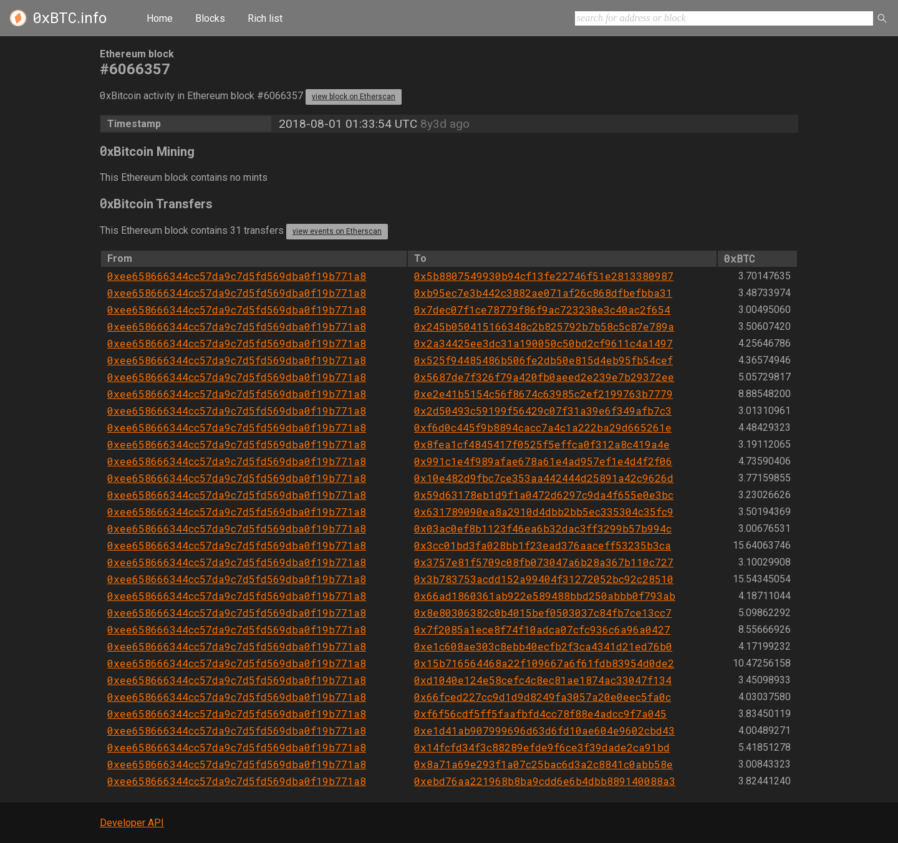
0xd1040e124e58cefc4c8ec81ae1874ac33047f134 (543, 679)
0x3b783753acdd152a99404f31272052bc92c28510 (544, 578)
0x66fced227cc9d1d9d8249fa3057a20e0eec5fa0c (542, 696)
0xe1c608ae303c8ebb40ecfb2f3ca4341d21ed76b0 (543, 646)
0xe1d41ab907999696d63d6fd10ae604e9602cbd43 (544, 730)
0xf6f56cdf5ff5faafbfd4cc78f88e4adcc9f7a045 (540, 713)
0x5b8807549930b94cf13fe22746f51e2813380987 (544, 275)
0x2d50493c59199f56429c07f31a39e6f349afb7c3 (543, 410)
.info (69, 18)
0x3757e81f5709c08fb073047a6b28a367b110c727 (544, 562)
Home (160, 18)
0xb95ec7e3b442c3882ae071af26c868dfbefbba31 (543, 292)
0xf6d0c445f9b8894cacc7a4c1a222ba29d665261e (543, 427)
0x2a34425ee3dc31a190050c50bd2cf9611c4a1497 (543, 343)
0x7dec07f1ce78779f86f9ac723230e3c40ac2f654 (542, 309)
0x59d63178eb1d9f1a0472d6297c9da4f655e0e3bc (544, 494)
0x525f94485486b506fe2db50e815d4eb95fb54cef (543, 360)
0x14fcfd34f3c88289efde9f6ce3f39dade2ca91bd (542, 747)
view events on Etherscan (337, 231)
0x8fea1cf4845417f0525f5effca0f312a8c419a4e (542, 444)
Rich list (265, 18)
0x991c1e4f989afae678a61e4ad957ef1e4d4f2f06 (543, 461)
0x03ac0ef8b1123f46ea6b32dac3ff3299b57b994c (543, 528)
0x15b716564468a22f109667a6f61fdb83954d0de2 (544, 663)
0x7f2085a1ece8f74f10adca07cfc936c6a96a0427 (542, 629)
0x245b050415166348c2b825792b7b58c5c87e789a (544, 326)
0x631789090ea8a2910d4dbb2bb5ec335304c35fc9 (544, 511)
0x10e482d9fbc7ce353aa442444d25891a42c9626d (544, 477)
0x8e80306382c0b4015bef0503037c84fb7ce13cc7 (543, 612)
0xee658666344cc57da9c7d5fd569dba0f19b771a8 (236, 275)
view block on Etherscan (353, 96)
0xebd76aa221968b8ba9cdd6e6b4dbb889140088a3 (544, 781)
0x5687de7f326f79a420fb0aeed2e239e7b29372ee (544, 376)
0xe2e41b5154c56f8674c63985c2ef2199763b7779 (543, 393)
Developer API (132, 823)
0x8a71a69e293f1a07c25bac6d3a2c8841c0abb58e (543, 764)
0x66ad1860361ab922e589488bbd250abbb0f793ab (544, 595)
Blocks (210, 18)
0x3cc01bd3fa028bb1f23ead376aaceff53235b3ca (542, 545)
